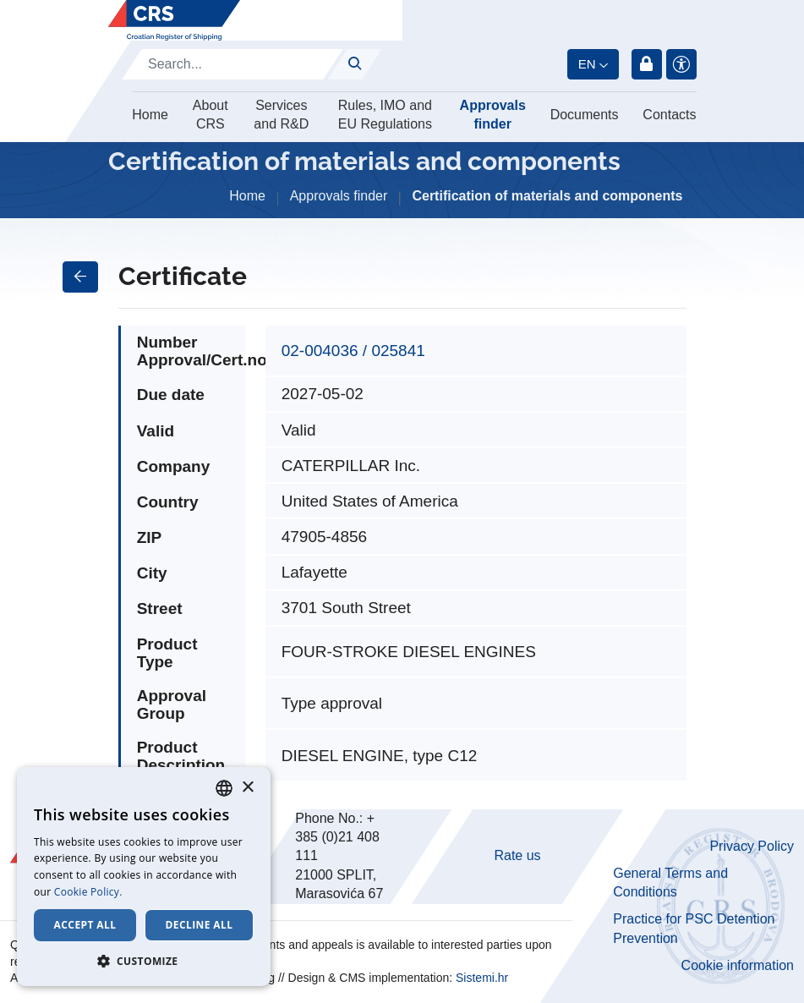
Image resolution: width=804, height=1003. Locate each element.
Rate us (517, 855)
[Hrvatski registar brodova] (174, 20)
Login (647, 64)
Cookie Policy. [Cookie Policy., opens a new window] (88, 892)
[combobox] (224, 788)
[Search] (232, 64)
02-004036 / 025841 (353, 350)
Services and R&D (281, 114)
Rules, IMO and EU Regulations (385, 114)
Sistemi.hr (482, 977)
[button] (144, 960)
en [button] (587, 64)
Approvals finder (493, 114)
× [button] (247, 787)
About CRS (210, 114)
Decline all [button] (199, 925)
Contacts (669, 114)
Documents (584, 114)
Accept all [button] (85, 925)
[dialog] (144, 876)
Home (150, 114)
